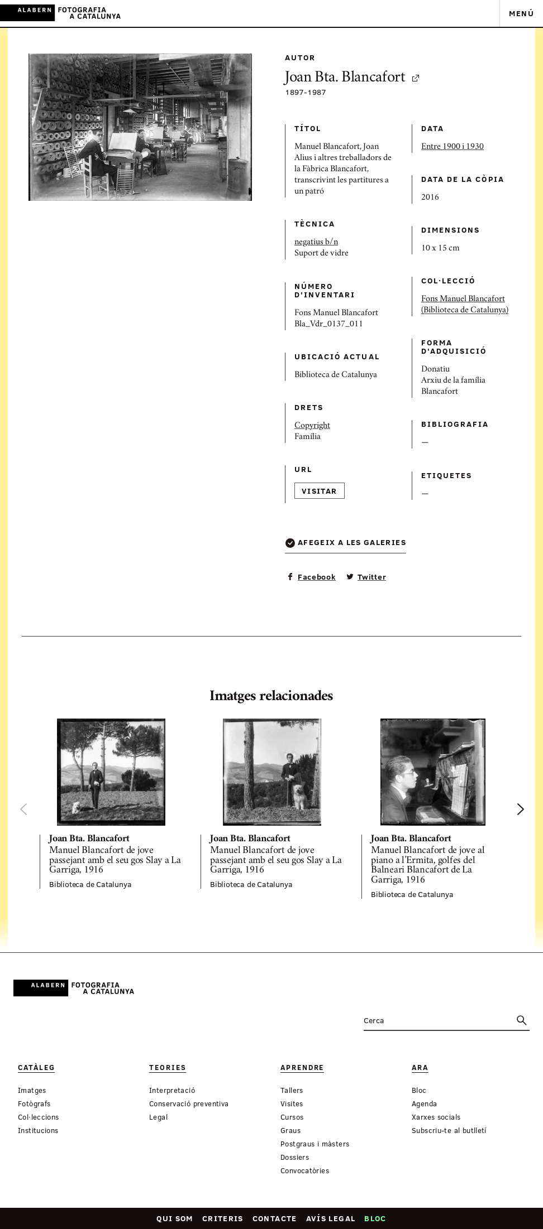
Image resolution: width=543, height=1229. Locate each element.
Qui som (174, 1218)
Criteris (223, 1218)
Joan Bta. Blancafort (353, 78)
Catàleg (36, 1067)
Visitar (319, 490)
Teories (167, 1067)
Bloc (375, 1218)
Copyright (312, 426)
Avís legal (331, 1218)
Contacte (275, 1218)
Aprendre (302, 1067)
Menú (521, 13)
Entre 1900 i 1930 (452, 147)
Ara (420, 1067)
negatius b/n (316, 243)
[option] (111, 804)
